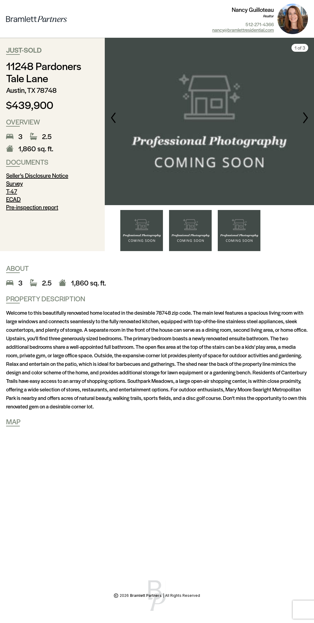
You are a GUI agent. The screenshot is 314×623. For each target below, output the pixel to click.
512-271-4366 (259, 24)
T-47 (11, 191)
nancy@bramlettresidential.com (243, 29)
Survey (14, 183)
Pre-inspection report (32, 207)
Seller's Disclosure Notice (37, 175)
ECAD (13, 199)
